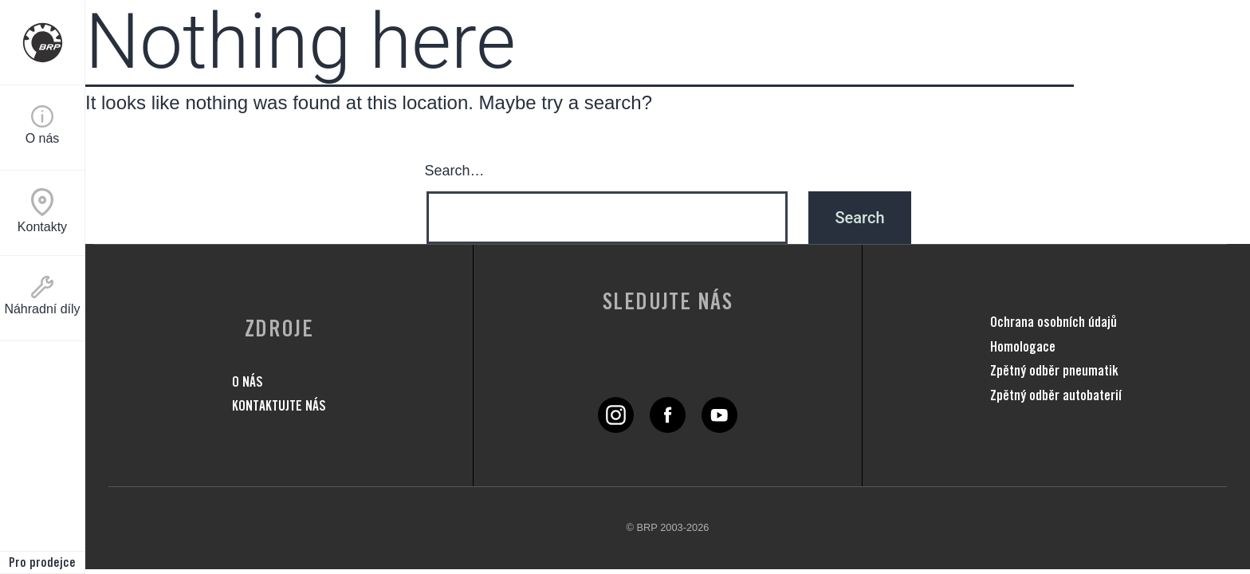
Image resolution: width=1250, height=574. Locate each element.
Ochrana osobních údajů (1053, 321)
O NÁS (247, 381)
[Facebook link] (668, 426)
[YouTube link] (719, 426)
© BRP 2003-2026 (668, 528)
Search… (455, 171)
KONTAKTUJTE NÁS (279, 405)
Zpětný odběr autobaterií (1056, 395)
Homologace (1022, 346)
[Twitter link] (616, 426)
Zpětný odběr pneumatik (1054, 370)
